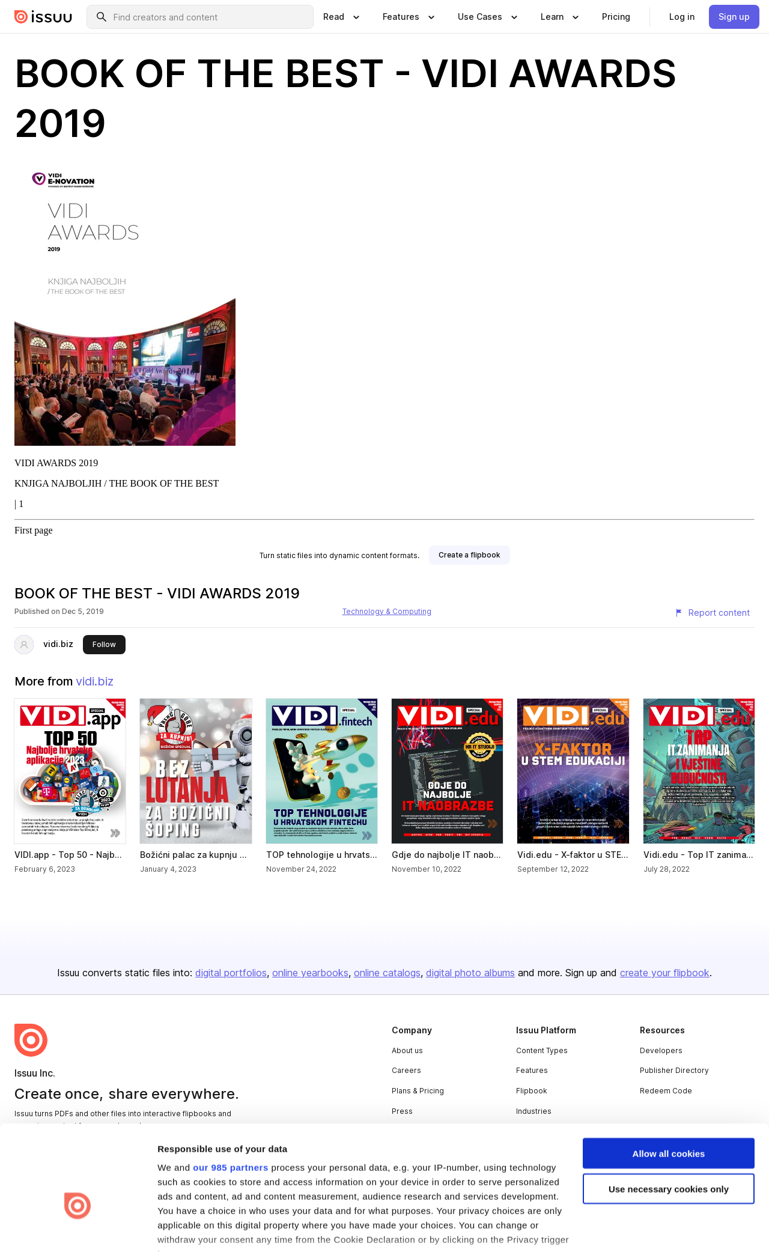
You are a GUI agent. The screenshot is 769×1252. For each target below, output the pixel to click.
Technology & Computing (386, 611)
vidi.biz (58, 644)
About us (407, 1050)
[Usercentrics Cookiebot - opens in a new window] (77, 1229)
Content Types (542, 1050)
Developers (661, 1050)
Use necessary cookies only (669, 1117)
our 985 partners (231, 1095)
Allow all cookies (669, 1082)
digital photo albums (470, 973)
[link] (616, 17)
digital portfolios (231, 973)
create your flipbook (665, 973)
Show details (185, 1228)
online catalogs (387, 973)
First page (33, 530)
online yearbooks (310, 973)
